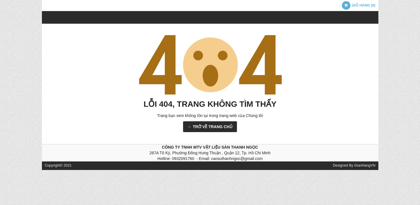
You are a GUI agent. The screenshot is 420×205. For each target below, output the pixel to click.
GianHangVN (364, 165)
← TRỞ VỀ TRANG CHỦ (210, 126)
